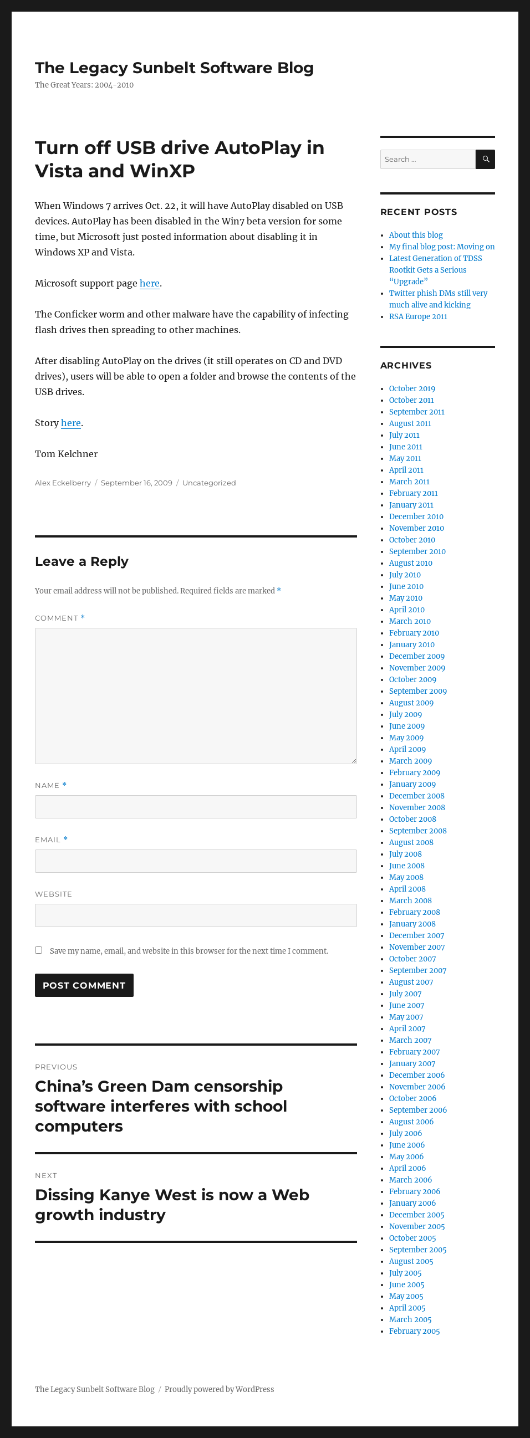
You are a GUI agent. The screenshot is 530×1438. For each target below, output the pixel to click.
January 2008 (412, 924)
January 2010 (412, 644)
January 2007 (412, 1063)
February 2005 (414, 1331)
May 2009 (406, 738)
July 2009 (405, 714)
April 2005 (407, 1308)
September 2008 (418, 831)
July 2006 (405, 1133)
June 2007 (407, 1005)
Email (51, 840)
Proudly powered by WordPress (219, 1389)
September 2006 (418, 1110)
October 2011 (411, 400)
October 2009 (413, 679)
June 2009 (407, 726)
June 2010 (406, 586)
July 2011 (404, 435)
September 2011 (417, 412)
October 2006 (413, 1098)
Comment (60, 618)
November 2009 (417, 668)
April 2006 (407, 1168)
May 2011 (405, 458)
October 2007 (412, 959)
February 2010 (414, 633)
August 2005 (411, 1261)
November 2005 (417, 1226)
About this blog (416, 235)
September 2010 (417, 551)
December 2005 (417, 1215)
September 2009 (418, 691)
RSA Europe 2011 (418, 316)
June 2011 (405, 447)
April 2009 (407, 749)
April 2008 (407, 889)
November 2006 (417, 1087)
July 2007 (405, 994)
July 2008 (405, 854)
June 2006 (407, 1145)
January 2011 (411, 505)
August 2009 (411, 703)
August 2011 (410, 423)
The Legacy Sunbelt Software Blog (174, 67)
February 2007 (414, 1052)
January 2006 (412, 1203)
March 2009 (410, 761)
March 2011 (409, 482)
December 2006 (417, 1075)
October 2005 (412, 1238)
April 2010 (407, 610)
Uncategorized (209, 482)
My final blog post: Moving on (442, 247)
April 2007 (407, 1028)
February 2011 (413, 493)
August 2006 (411, 1122)
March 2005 (410, 1319)
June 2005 (407, 1284)
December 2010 (416, 516)
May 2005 (406, 1296)
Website (54, 893)
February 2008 (414, 912)
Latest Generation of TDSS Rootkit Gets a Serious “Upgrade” (435, 270)
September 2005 (418, 1250)
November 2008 (417, 807)
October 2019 (412, 388)
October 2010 (412, 540)
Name (51, 785)
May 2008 (406, 877)
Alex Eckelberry (63, 482)
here (150, 283)
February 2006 (415, 1191)
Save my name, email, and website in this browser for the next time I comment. (189, 951)
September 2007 (418, 970)
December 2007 (417, 935)
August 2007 (411, 982)
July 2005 (405, 1273)
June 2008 (407, 866)
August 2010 (410, 563)
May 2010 (405, 598)
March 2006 (410, 1180)
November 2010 (416, 528)
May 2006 (406, 1156)
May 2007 (406, 1017)
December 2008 (417, 796)
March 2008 (410, 900)
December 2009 (417, 656)
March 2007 (410, 1040)
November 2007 (417, 947)
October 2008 (412, 819)
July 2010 (405, 575)
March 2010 (410, 621)
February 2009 (415, 772)
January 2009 (412, 784)
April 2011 (406, 470)
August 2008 (411, 842)
